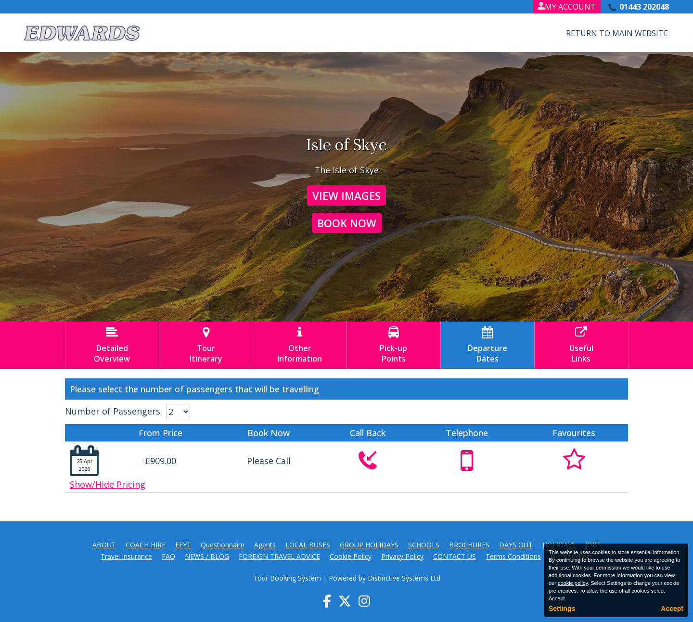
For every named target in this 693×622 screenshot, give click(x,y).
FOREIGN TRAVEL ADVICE (279, 556)
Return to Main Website (617, 33)
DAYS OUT (516, 544)
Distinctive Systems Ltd (404, 578)
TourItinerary (206, 345)
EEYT (183, 544)
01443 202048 (644, 6)
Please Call (269, 460)
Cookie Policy (351, 556)
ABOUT (104, 544)
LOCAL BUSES (307, 544)
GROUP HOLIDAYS (369, 544)
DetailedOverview (112, 345)
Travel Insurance (126, 556)
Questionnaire (222, 544)
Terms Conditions (513, 556)
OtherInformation (299, 345)
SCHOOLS (423, 544)
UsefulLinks (581, 345)
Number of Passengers (112, 411)
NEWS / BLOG (207, 556)
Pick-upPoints (393, 345)
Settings (562, 608)
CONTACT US (454, 556)
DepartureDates (487, 345)
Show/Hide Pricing (107, 484)
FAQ (168, 556)
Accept (672, 608)
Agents (265, 544)
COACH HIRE (146, 544)
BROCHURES (469, 544)
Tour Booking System (287, 578)
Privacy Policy (402, 556)
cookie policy (573, 583)
